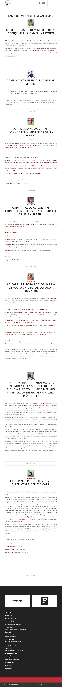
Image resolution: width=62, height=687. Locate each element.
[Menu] (43, 3)
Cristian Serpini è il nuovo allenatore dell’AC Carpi (31, 482)
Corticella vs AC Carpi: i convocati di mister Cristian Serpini (31, 132)
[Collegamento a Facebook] (51, 3)
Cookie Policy (8, 668)
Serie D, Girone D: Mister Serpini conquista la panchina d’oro (31, 31)
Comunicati (31, 27)
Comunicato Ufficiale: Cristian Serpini (31, 82)
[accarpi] (26, 3)
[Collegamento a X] (56, 3)
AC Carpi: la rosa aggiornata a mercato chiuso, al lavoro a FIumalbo (31, 287)
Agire (23, 684)
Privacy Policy (8, 665)
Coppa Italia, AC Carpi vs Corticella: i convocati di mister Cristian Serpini (31, 211)
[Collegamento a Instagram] (53, 3)
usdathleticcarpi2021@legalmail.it (15, 624)
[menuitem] (39, 3)
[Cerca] (39, 3)
